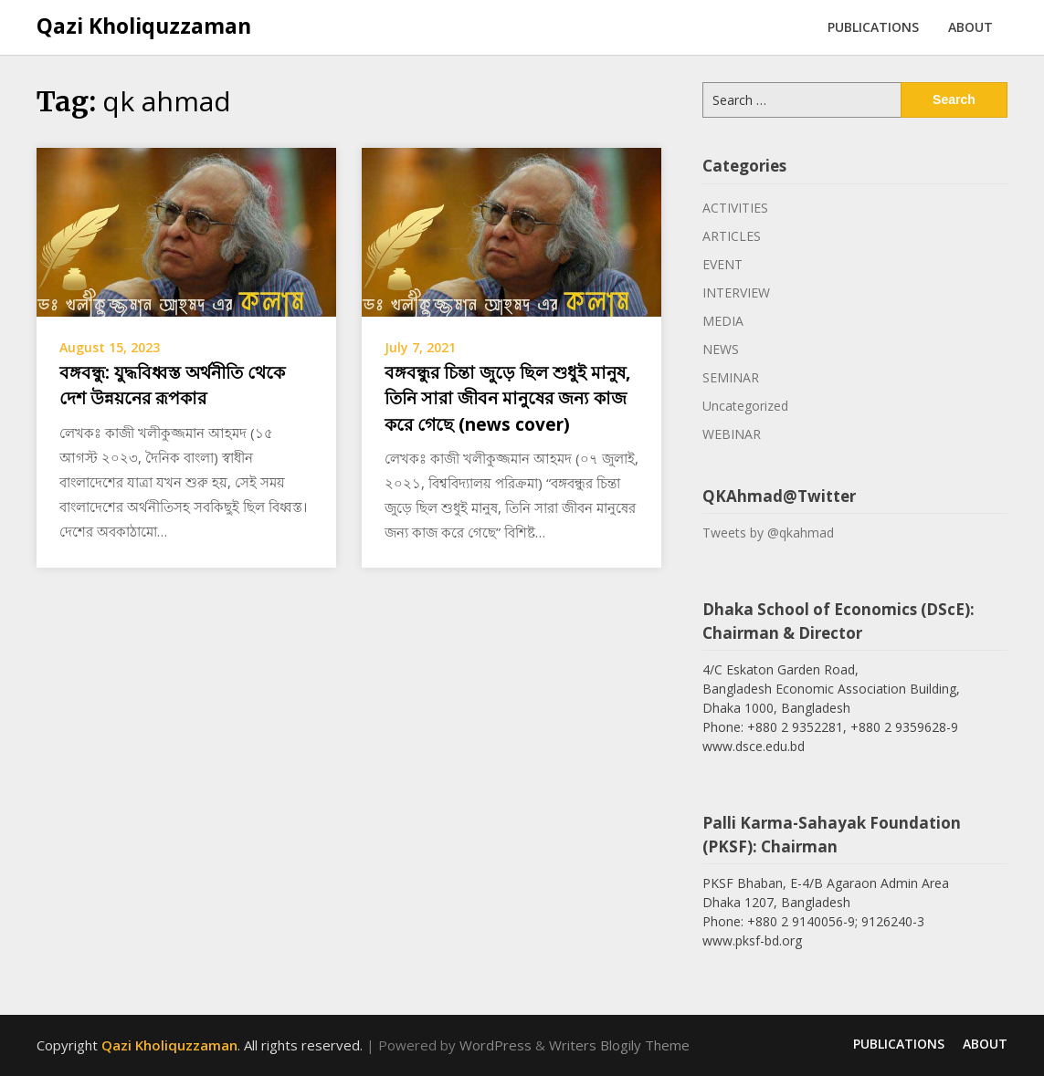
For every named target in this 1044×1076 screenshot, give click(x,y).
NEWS (720, 349)
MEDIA (722, 320)
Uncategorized (745, 405)
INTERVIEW (736, 292)
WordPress (495, 1045)
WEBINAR (731, 434)
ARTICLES (731, 236)
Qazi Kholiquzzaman (144, 25)
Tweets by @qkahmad (768, 532)
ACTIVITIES (735, 207)
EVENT (722, 264)
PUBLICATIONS (873, 27)
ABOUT (970, 27)
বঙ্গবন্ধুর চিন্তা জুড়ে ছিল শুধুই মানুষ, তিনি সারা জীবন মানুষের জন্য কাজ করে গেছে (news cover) (507, 398)
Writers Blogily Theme (619, 1045)
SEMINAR (730, 377)
